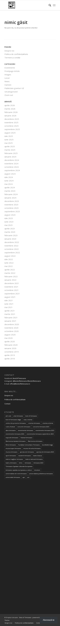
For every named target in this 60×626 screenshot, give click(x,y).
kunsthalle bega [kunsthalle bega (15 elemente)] (47, 445)
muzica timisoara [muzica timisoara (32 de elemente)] (11, 452)
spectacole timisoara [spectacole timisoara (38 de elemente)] (27, 452)
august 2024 (10, 174)
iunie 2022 (9, 262)
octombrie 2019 (11, 351)
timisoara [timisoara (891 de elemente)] (28, 463)
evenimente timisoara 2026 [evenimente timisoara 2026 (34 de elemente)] (15, 434)
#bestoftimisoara (34, 381)
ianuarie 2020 (10, 348)
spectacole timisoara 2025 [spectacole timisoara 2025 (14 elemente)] (45, 452)
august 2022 (10, 256)
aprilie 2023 (9, 228)
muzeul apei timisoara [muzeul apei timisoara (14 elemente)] (13, 448)
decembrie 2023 (11, 201)
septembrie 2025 (12, 129)
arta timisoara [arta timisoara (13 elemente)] (18, 416)
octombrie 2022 (11, 249)
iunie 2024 (9, 180)
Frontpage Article (12, 71)
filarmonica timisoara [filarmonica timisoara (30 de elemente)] (35, 441)
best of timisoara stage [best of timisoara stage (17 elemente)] (13, 420)
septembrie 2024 (12, 170)
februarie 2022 (11, 276)
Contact (7, 404)
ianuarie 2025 (10, 156)
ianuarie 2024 (10, 197)
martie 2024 (9, 191)
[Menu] (54, 5)
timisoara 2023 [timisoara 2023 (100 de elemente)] (38, 463)
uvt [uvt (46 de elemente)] (28, 477)
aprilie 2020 (9, 341)
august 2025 (10, 132)
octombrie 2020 (11, 331)
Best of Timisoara (25, 617)
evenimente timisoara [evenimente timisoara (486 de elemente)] (25, 430)
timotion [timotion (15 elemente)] (37, 470)
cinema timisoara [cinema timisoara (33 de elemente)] (34, 423)
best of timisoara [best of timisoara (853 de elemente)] (31, 416)
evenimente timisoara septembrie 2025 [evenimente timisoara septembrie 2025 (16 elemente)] (40, 434)
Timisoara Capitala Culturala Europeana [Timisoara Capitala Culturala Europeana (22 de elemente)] (19, 466)
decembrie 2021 (11, 283)
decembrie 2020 (11, 324)
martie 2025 (9, 150)
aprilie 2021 (9, 310)
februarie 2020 (11, 345)
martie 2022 (9, 273)
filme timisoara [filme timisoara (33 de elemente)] (11, 445)
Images (7, 74)
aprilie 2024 (9, 187)
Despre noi (9, 50)
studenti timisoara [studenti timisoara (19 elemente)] (24, 456)
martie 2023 (9, 232)
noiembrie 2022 (11, 245)
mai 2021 (8, 307)
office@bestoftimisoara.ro (20, 384)
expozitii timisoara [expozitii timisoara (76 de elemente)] (12, 438)
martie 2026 (9, 108)
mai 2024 (8, 184)
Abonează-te (48, 620)
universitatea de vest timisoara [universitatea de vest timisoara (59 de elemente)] (16, 474)
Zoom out (8, 95)
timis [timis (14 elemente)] (20, 463)
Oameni (7, 85)
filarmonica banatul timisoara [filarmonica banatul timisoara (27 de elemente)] (15, 441)
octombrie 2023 (11, 208)
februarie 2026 (11, 112)
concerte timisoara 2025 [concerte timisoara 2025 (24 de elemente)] (41, 427)
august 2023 (10, 215)
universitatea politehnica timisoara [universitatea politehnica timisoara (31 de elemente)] (41, 474)
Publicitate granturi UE (14, 88)
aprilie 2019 (9, 355)
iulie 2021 (8, 300)
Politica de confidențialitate (16, 54)
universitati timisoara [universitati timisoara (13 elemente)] (13, 477)
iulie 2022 (8, 259)
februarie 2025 (11, 153)
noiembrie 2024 (11, 163)
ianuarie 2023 (10, 239)
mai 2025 (8, 143)
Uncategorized (10, 91)
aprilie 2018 (9, 358)
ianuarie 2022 (10, 280)
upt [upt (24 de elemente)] (23, 477)
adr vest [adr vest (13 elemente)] (8, 416)
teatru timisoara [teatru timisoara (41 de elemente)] (11, 463)
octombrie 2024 (11, 167)
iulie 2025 (8, 136)
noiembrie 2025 (11, 122)
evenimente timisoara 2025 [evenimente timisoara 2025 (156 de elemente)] (45, 430)
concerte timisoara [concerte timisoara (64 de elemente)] (23, 427)
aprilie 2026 (9, 105)
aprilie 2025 (9, 146)
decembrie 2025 (11, 119)
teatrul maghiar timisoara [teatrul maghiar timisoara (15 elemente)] (14, 459)
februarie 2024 (11, 194)
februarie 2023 (11, 235)
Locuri (7, 78)
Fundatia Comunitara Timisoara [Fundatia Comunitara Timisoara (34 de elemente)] (29, 445)
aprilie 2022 (9, 269)
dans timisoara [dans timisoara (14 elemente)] (11, 430)
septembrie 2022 (12, 252)
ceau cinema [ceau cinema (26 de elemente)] (27, 420)
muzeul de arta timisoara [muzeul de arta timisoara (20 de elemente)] (32, 448)
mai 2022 (8, 266)
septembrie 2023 (12, 211)
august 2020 (10, 334)
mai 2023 (8, 225)
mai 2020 (8, 338)
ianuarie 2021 (10, 321)
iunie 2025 (9, 139)
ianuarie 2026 (10, 115)
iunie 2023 (9, 221)
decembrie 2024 (11, 160)
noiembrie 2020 (11, 327)
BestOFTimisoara (19, 378)
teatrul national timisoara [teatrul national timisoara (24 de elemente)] (34, 459)
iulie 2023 (8, 218)
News (7, 81)
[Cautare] (48, 5)
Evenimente (9, 67)
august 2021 (10, 297)
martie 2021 (9, 314)
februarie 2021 (11, 317)
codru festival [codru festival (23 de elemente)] (10, 427)
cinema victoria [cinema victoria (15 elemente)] (47, 423)
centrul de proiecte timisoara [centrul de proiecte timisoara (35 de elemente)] (16, 423)
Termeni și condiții (12, 57)
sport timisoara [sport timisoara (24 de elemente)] (11, 456)
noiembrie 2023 (11, 204)
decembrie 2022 (11, 242)
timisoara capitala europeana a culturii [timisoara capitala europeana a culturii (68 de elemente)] (19, 470)
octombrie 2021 (11, 290)
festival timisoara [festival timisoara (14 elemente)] (26, 438)
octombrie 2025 (11, 126)
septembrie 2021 (12, 293)
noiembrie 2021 (11, 286)
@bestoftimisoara (20, 381)
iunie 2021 (9, 304)
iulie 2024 (8, 177)
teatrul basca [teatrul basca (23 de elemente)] (37, 456)
